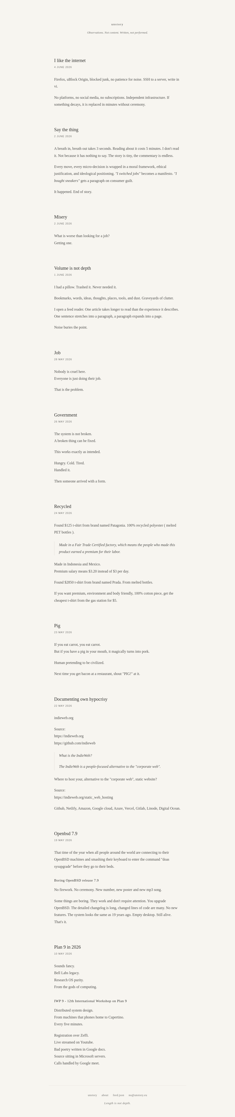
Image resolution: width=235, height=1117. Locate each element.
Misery (60, 216)
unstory (118, 24)
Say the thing (66, 129)
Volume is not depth (72, 268)
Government (65, 414)
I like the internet (70, 60)
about (105, 1095)
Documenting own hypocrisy (80, 699)
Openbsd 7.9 (65, 833)
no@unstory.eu (138, 1095)
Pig (57, 625)
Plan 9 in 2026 (67, 947)
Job (57, 352)
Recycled (62, 506)
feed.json (118, 1095)
